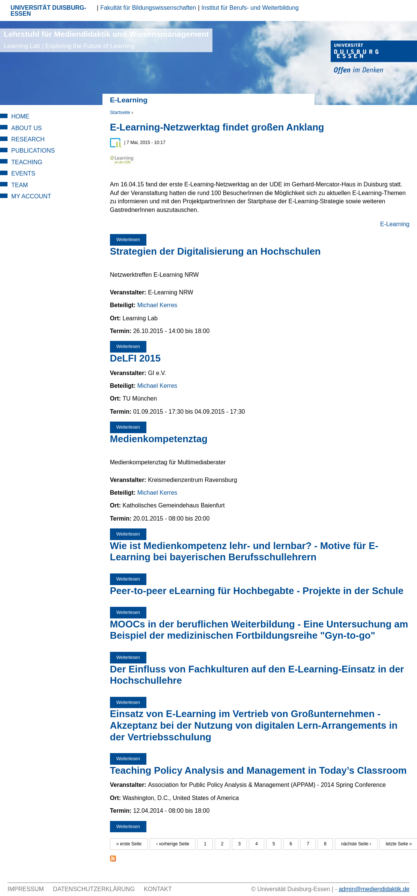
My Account (31, 196)
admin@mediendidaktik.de (374, 889)
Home (20, 116)
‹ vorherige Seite (172, 843)
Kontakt (158, 889)
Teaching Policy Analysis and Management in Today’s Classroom (258, 770)
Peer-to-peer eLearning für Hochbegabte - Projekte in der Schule (256, 590)
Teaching (26, 162)
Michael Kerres (157, 305)
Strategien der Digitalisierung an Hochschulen (215, 251)
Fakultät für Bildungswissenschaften (148, 8)
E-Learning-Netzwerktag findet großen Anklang (217, 127)
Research (28, 139)
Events (23, 173)
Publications (33, 150)
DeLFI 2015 (135, 358)
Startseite (120, 112)
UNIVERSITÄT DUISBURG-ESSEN (48, 11)
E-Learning (394, 224)
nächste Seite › (356, 843)
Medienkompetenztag (159, 439)
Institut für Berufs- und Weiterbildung (250, 8)
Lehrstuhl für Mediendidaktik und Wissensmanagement (106, 40)
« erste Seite (129, 843)
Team (19, 185)
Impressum (26, 889)
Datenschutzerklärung (94, 889)
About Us (26, 128)
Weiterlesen (131, 239)
